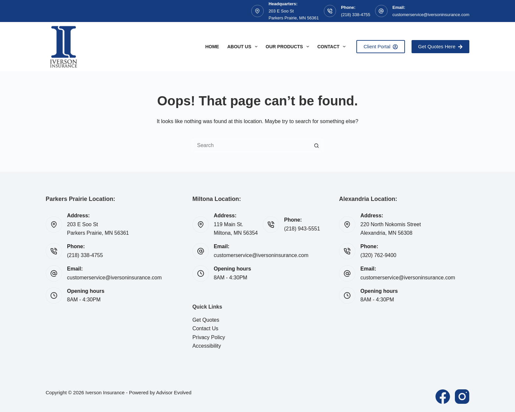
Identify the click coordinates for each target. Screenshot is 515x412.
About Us (243, 47)
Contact (332, 47)
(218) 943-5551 (302, 228)
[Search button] (316, 145)
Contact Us (205, 328)
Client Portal (381, 46)
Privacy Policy (208, 337)
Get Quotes (205, 320)
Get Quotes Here (440, 46)
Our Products (289, 47)
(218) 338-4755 (355, 14)
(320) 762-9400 (378, 255)
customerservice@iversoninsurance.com (430, 14)
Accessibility (206, 346)
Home (212, 46)
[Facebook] (443, 396)
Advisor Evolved (173, 392)
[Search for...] (251, 145)
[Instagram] (462, 396)
